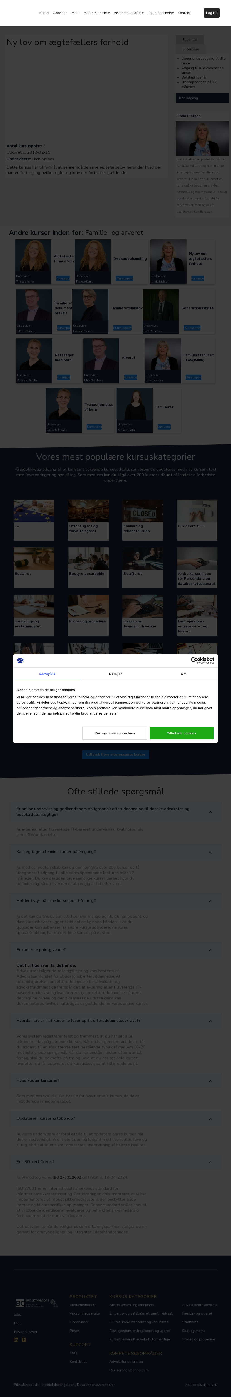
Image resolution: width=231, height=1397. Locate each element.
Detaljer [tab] (115, 674)
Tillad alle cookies (181, 733)
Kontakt (184, 12)
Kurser (44, 12)
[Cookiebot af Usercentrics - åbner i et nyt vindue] (194, 660)
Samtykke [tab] (47, 674)
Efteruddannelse (160, 12)
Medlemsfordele (96, 12)
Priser (75, 12)
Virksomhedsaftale (129, 12)
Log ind (212, 12)
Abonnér (60, 12)
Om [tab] (183, 674)
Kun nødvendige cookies (115, 733)
